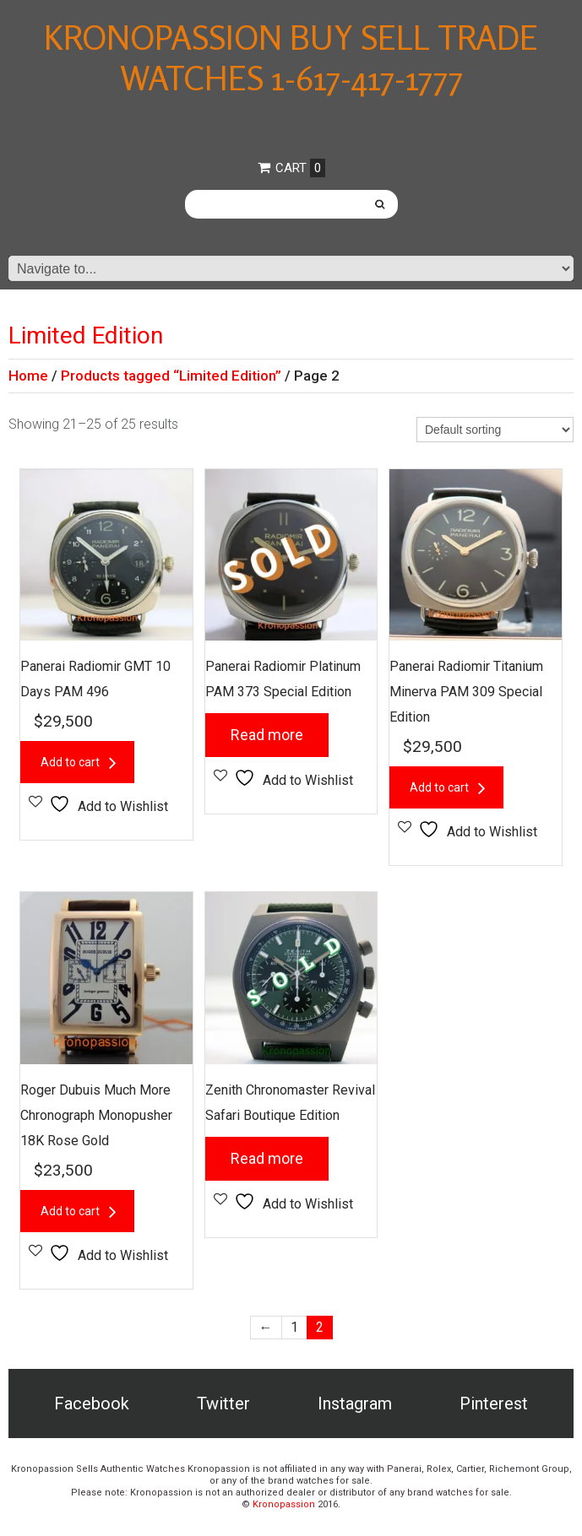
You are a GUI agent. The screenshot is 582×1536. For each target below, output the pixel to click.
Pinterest (494, 1403)
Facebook (91, 1403)
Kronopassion (284, 1504)
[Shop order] (495, 429)
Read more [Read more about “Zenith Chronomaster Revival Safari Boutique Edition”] (267, 1158)
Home (28, 375)
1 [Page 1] (294, 1327)
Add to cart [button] (70, 762)
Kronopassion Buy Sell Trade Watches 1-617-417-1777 (291, 57)
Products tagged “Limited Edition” (171, 375)
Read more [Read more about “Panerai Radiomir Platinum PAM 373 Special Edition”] (267, 735)
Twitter (223, 1403)
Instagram (355, 1403)
